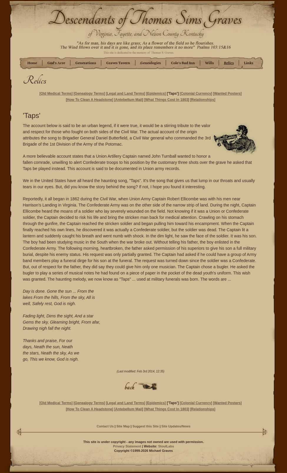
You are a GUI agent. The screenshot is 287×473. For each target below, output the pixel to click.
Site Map (123, 426)
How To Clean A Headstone (89, 100)
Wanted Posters (227, 93)
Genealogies (150, 63)
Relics (229, 63)
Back (141, 386)
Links (248, 63)
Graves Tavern (118, 63)
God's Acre (56, 63)
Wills (209, 63)
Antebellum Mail (128, 100)
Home (32, 63)
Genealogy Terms (89, 93)
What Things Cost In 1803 (166, 100)
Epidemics (156, 93)
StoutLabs (166, 446)
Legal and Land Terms (125, 93)
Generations (85, 63)
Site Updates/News (175, 426)
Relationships (202, 100)
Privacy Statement (127, 446)
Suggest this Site (145, 426)
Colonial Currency (196, 93)
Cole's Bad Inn (183, 63)
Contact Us (105, 426)
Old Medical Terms (56, 93)
